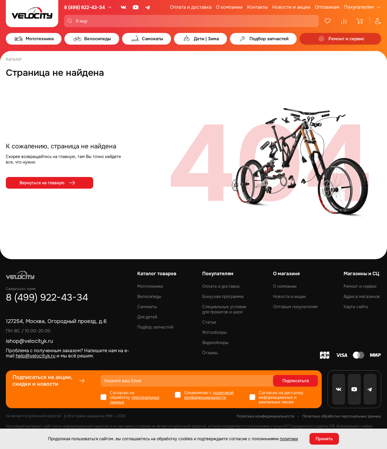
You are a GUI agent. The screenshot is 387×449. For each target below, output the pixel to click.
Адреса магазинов (362, 296)
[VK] (123, 7)
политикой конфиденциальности (208, 395)
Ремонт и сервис (360, 286)
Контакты (257, 7)
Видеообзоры (215, 342)
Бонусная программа (223, 296)
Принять (324, 438)
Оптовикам (327, 7)
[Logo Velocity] (32, 13)
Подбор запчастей (155, 327)
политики (289, 438)
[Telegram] (148, 7)
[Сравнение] (344, 21)
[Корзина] (360, 21)
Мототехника (150, 286)
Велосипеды (149, 296)
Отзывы (210, 352)
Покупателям (359, 7)
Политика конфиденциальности (265, 416)
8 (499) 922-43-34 (84, 7)
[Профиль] (375, 21)
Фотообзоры (214, 332)
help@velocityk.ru (35, 356)
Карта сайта (356, 306)
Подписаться (295, 380)
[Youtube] (136, 7)
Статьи (209, 322)
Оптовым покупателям (295, 306)
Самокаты (147, 306)
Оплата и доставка (191, 7)
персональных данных (134, 400)
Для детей (147, 317)
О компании (229, 7)
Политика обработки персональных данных (341, 416)
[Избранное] (327, 21)
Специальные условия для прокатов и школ (224, 309)
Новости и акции (291, 7)
